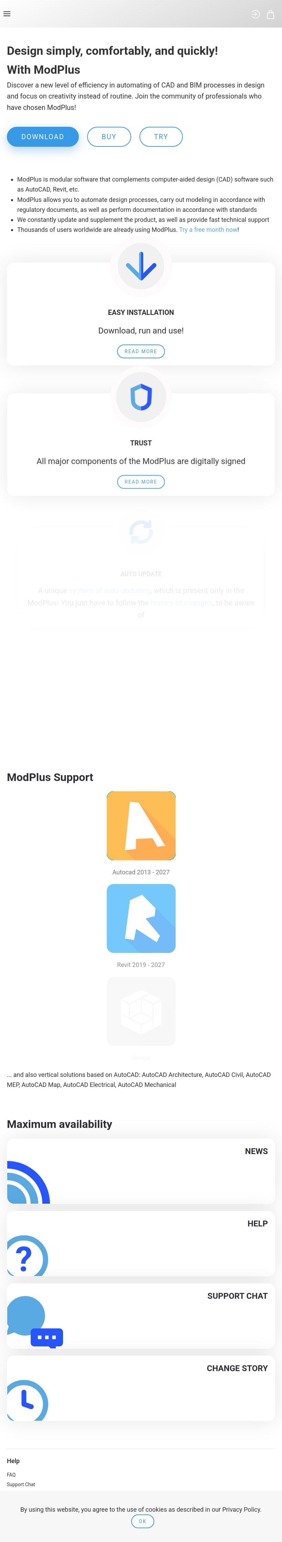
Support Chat (21, 1484)
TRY (161, 137)
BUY (109, 137)
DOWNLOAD (42, 137)
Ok (142, 1521)
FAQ (11, 1475)
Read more (141, 347)
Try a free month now (208, 229)
